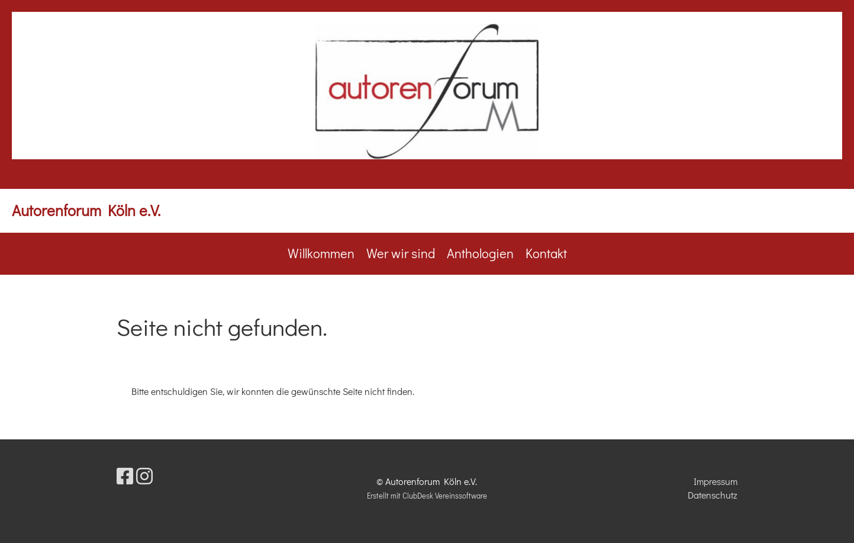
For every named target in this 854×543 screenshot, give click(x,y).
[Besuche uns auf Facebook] (125, 476)
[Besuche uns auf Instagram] (144, 476)
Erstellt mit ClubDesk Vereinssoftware (427, 495)
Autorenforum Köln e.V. (86, 210)
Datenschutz (712, 495)
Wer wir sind (400, 253)
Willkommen (321, 253)
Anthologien (480, 253)
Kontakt (546, 253)
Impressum (715, 481)
